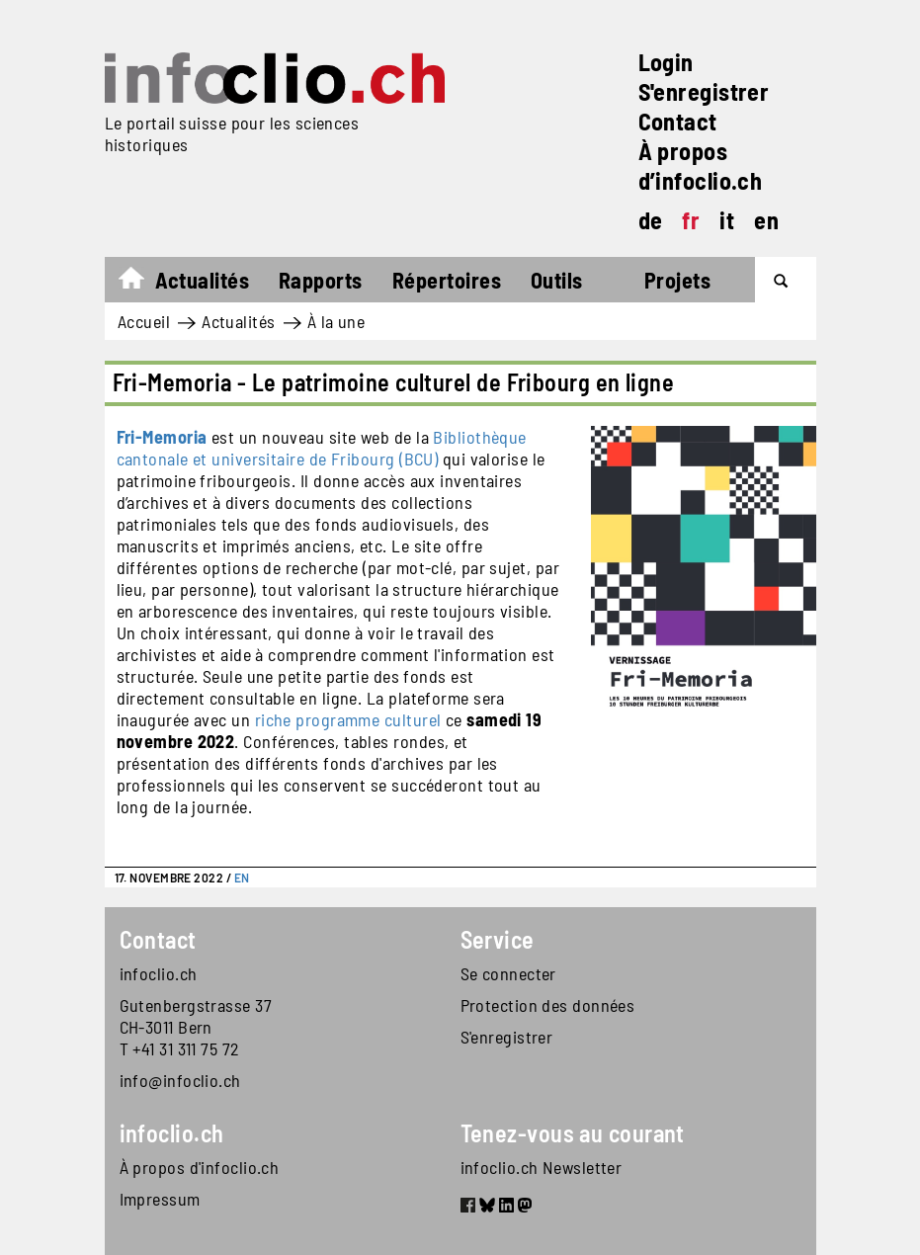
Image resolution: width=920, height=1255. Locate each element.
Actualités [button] (202, 280)
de (650, 220)
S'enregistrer (704, 91)
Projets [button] (677, 280)
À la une (336, 321)
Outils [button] (557, 280)
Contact (677, 121)
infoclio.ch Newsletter (541, 1167)
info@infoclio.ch (180, 1080)
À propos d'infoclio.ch (200, 1167)
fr (691, 220)
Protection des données (547, 1005)
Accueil (140, 283)
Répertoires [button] (446, 280)
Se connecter (508, 973)
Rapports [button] (321, 280)
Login (666, 61)
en (766, 220)
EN (242, 877)
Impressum (160, 1199)
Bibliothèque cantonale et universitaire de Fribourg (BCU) (322, 447)
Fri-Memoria (162, 437)
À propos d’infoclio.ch (700, 165)
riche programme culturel (348, 719)
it (726, 220)
